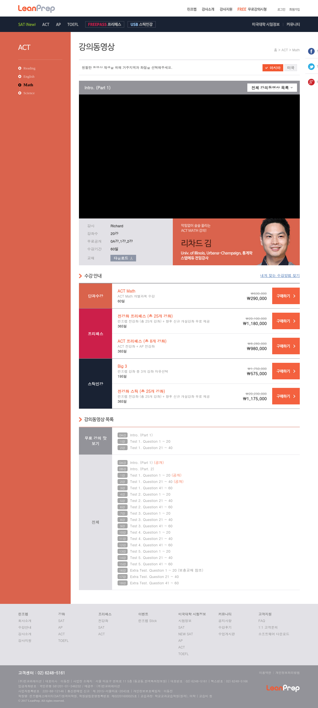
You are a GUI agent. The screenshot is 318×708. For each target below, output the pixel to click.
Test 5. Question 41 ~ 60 (151, 563)
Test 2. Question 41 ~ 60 (151, 506)
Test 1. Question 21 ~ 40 (151, 447)
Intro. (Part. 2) (142, 468)
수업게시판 (226, 633)
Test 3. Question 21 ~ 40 (151, 519)
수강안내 (24, 627)
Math (28, 85)
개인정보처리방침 (287, 673)
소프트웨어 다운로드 (273, 633)
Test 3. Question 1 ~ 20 (150, 513)
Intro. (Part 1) (141, 434)
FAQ (261, 620)
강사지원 (24, 640)
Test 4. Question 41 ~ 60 (151, 544)
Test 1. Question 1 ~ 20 (150, 441)
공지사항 (225, 620)
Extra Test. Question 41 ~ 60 (154, 582)
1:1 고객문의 (268, 627)
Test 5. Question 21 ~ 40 (151, 557)
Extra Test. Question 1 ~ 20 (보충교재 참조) (166, 570)
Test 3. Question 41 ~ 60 (151, 525)
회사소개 (24, 620)
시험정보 (185, 620)
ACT (61, 633)
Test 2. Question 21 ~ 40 (151, 500)
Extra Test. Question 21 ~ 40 (154, 576)
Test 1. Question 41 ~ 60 (151, 487)
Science (29, 93)
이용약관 (265, 673)
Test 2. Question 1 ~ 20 (150, 494)
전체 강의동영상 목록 (270, 87)
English (29, 76)
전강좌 (103, 620)
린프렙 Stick (147, 620)
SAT (61, 620)
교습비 (203, 696)
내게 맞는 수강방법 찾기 (280, 275)
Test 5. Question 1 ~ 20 (150, 551)
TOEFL (63, 640)
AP (60, 627)
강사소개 (24, 633)
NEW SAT (185, 633)
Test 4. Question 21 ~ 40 (151, 538)
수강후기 (225, 627)
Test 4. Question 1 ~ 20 (150, 532)
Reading (29, 68)
